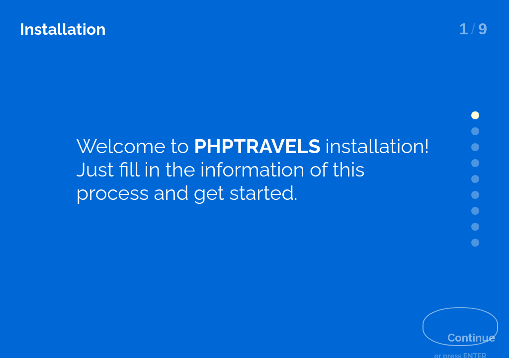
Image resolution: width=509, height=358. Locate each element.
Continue (451, 315)
